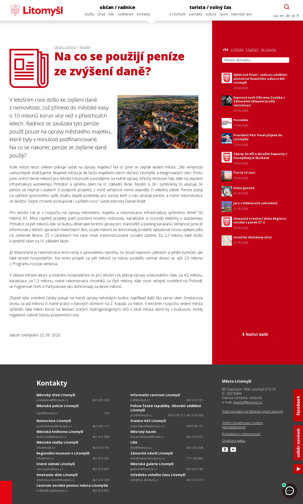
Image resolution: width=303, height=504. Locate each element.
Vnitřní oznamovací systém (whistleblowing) (242, 425)
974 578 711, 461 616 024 (185, 415)
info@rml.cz (44, 458)
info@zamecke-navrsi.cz (147, 458)
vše (225, 49)
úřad (101, 14)
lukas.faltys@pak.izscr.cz (147, 426)
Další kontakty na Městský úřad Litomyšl (252, 411)
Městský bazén (143, 431)
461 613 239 (100, 480)
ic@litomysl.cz (140, 400)
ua (275, 15)
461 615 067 (100, 469)
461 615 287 (100, 458)
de (288, 15)
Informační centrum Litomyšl (155, 395)
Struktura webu (233, 441)
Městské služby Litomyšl (57, 442)
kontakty (143, 14)
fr (298, 15)
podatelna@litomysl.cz (52, 400)
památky (195, 14)
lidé (111, 14)
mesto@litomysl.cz (247, 402)
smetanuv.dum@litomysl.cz (55, 480)
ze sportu (268, 49)
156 (106, 413)
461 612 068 (100, 437)
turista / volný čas (210, 7)
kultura (211, 14)
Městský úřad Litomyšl (55, 395)
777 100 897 (194, 458)
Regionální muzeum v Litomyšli (62, 453)
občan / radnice (117, 7)
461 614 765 (194, 469)
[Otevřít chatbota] (286, 6)
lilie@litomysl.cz (141, 448)
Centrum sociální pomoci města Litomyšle (72, 485)
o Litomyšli (177, 14)
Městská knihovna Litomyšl (59, 431)
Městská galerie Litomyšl (152, 464)
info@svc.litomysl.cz (144, 480)
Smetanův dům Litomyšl (57, 474)
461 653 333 (100, 400)
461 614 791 (100, 447)
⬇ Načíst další (255, 334)
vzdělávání (125, 14)
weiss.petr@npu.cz (49, 469)
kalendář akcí (241, 14)
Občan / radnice (65, 47)
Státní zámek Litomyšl (55, 464)
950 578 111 (194, 426)
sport (223, 14)
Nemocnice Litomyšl (53, 420)
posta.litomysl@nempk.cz (54, 426)
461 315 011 (194, 437)
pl (293, 15)
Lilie (133, 442)
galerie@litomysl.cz (143, 469)
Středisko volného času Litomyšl (157, 474)
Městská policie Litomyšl (57, 406)
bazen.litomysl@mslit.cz (147, 437)
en (282, 15)
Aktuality (85, 47)
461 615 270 (194, 480)
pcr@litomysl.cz (141, 415)
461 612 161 (194, 400)
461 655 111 (100, 426)
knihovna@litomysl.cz (51, 437)
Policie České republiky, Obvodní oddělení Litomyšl (165, 408)
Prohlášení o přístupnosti (241, 434)
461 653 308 (194, 447)
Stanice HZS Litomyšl (148, 420)
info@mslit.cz (45, 448)
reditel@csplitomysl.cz (52, 491)
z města (237, 49)
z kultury (252, 49)
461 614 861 (100, 490)
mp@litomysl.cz (47, 413)
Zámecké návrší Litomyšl (151, 453)
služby (89, 14)
